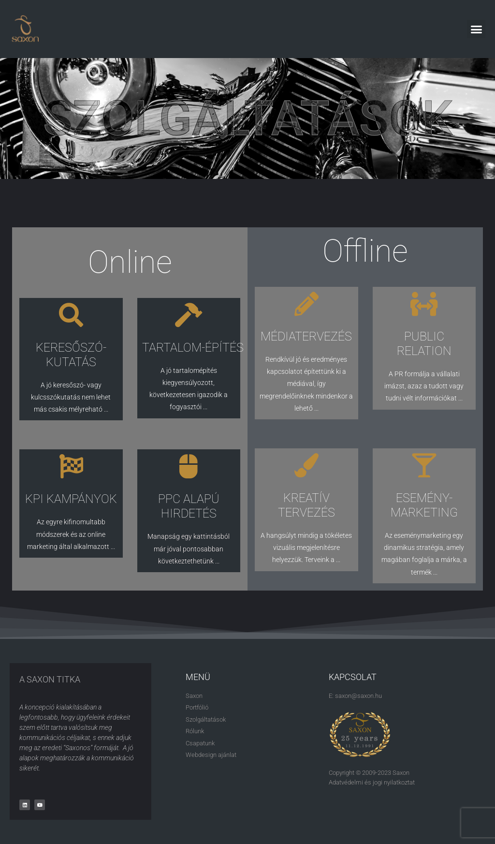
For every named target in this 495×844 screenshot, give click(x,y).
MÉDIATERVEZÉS (306, 336)
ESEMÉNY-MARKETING (424, 505)
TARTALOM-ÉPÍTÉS (193, 348)
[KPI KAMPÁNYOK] (71, 466)
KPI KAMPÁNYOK (71, 499)
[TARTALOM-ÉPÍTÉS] (188, 315)
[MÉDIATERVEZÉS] (306, 304)
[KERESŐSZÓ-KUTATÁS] (71, 315)
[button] (476, 29)
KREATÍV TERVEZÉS (306, 505)
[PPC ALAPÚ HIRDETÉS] (188, 466)
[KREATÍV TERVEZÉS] (306, 465)
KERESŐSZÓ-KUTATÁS (71, 355)
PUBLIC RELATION (424, 343)
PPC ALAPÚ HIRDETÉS (188, 506)
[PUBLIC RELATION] (424, 304)
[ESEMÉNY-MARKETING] (424, 465)
